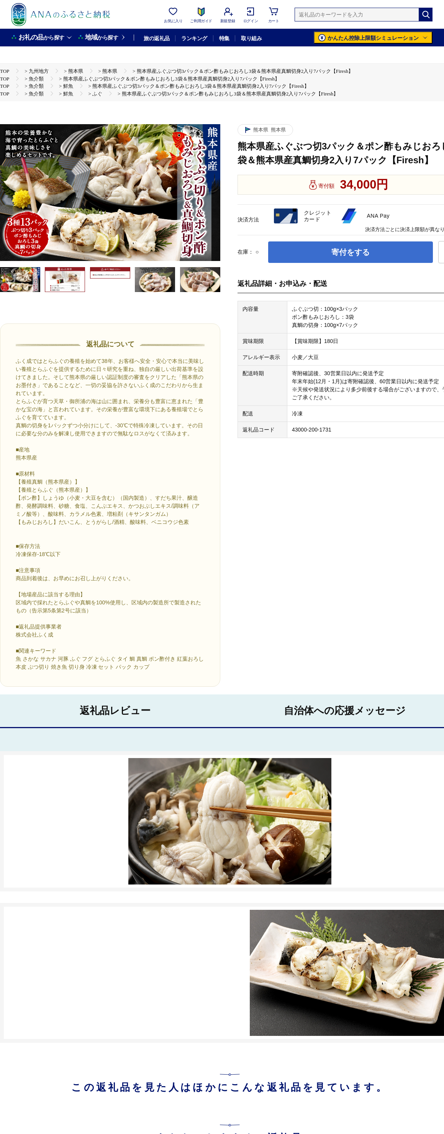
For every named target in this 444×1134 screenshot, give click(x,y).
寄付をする (350, 252)
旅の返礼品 (156, 38)
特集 (224, 38)
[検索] (426, 14)
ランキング (194, 38)
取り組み (251, 38)
